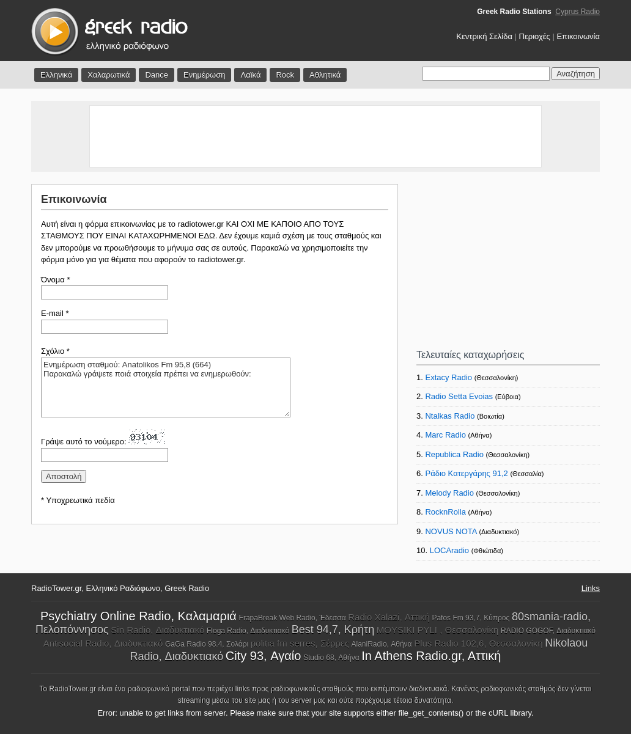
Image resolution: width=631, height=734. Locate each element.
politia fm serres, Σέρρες (300, 643)
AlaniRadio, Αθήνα (382, 644)
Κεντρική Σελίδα (484, 36)
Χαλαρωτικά (108, 74)
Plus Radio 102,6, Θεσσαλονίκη (478, 643)
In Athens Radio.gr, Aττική (431, 655)
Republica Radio (454, 454)
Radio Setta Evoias (459, 396)
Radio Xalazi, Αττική (389, 617)
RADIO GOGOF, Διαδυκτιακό (548, 630)
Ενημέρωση (204, 74)
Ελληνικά (56, 74)
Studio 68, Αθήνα (331, 657)
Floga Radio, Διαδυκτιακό (248, 630)
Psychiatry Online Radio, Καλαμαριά (138, 616)
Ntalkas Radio (449, 415)
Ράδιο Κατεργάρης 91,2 (466, 473)
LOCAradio (449, 550)
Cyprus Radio (577, 11)
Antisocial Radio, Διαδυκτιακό (103, 643)
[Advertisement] (315, 136)
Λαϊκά (250, 74)
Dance (156, 74)
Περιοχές (534, 36)
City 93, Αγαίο (263, 655)
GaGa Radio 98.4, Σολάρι (206, 644)
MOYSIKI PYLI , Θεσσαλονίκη (438, 630)
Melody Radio (449, 492)
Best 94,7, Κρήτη (333, 629)
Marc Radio (445, 434)
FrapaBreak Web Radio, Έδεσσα (292, 618)
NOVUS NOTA (450, 531)
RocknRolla (445, 511)
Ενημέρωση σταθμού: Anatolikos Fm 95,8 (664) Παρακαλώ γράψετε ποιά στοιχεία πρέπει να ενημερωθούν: (165, 387)
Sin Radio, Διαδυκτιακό (157, 630)
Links (590, 588)
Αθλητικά (325, 74)
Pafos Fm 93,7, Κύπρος (470, 618)
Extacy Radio (448, 377)
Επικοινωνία (578, 36)
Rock (285, 74)
